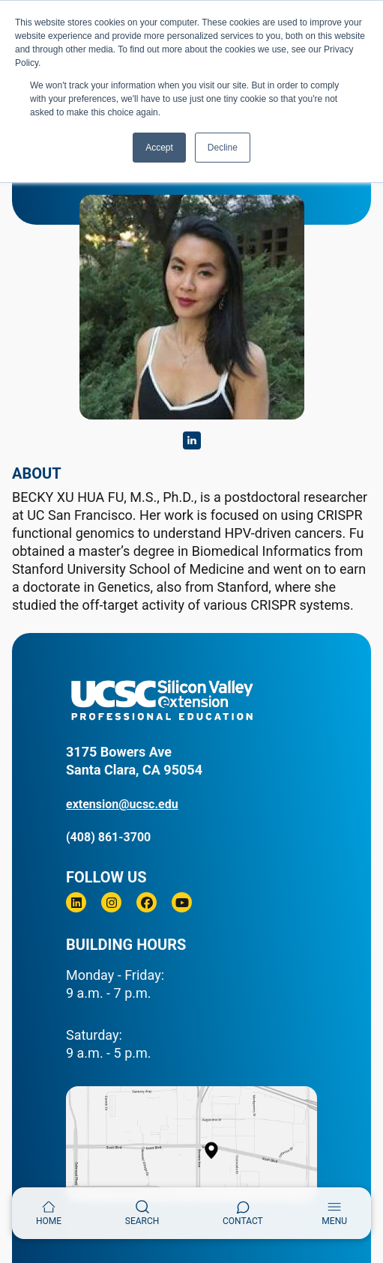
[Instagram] (111, 902)
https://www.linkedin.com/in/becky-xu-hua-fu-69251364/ (192, 440)
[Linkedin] (76, 902)
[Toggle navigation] (334, 1213)
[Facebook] (146, 902)
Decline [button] (223, 147)
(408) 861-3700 (108, 837)
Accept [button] (159, 147)
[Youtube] (182, 902)
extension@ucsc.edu (122, 804)
